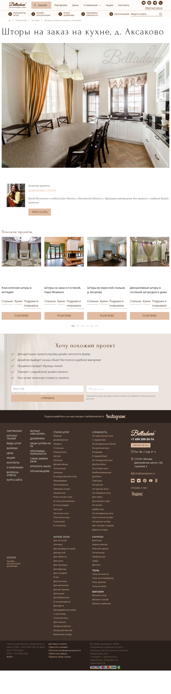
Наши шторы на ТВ (40, 445)
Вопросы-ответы (13, 474)
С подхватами (99, 440)
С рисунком (59, 521)
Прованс (57, 444)
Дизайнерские (60, 440)
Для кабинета (60, 557)
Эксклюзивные (60, 485)
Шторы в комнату (62, 626)
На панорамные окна (102, 513)
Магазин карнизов (101, 603)
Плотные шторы (61, 517)
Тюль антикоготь (100, 574)
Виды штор (14, 443)
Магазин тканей (100, 599)
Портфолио (60, 5)
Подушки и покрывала (31, 303)
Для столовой (60, 573)
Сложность (99, 432)
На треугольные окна (102, 436)
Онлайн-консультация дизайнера (14, 563)
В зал (56, 577)
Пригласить (39, 212)
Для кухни (58, 561)
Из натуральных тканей (104, 444)
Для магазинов (60, 585)
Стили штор (61, 432)
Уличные (57, 544)
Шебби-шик (98, 509)
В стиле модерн (61, 505)
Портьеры (97, 481)
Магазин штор (99, 595)
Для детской (59, 553)
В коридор (97, 452)
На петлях (97, 505)
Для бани (96, 476)
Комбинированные (101, 472)
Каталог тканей (12, 437)
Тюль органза (99, 582)
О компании (91, 5)
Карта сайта (14, 480)
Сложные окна (60, 618)
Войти (10, 656)
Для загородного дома (64, 549)
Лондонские (59, 493)
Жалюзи (12, 448)
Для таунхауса (60, 565)
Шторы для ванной (62, 630)
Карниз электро (100, 544)
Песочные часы (61, 513)
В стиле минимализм (64, 501)
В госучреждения (61, 602)
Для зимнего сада (101, 501)
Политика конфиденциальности (65, 650)
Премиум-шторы (61, 489)
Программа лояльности (38, 452)
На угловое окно (100, 468)
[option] (21, 278)
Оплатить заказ (40, 466)
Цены (75, 5)
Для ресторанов (61, 589)
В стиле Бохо (59, 525)
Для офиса (58, 606)
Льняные (57, 472)
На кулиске (97, 485)
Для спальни (59, 622)
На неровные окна (101, 493)
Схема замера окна (39, 460)
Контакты (123, 5)
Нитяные (57, 460)
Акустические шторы (102, 517)
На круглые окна (100, 489)
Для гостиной (60, 540)
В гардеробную (99, 456)
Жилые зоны (61, 536)
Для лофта (97, 497)
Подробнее (21, 315)
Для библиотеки (61, 597)
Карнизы (97, 536)
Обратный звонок (154, 8)
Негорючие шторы (101, 521)
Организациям (39, 471)
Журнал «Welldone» (37, 432)
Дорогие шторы (100, 530)
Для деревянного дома (64, 610)
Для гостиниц (60, 581)
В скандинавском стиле (65, 476)
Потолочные (59, 468)
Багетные (97, 540)
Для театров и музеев (103, 525)
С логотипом (59, 614)
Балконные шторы (62, 634)
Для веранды (59, 569)
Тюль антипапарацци (103, 578)
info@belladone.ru (144, 473)
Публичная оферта (58, 653)
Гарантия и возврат (58, 647)
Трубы (95, 561)
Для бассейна (99, 464)
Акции (109, 5)
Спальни (7, 301)
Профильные (98, 557)
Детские (96, 565)
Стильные (58, 448)
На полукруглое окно (102, 460)
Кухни (18, 301)
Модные (57, 436)
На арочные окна (100, 448)
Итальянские (59, 452)
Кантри (57, 456)
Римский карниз (100, 549)
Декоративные (60, 464)
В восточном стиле (62, 497)
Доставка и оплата (58, 643)
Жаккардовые (60, 481)
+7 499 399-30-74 (142, 439)
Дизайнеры (37, 438)
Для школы (58, 593)
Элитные (57, 509)
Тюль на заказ (99, 586)
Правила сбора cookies (60, 656)
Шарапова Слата (42, 190)
